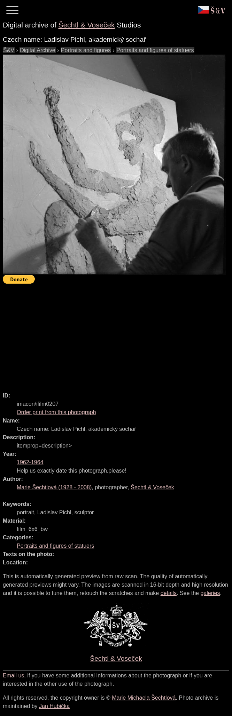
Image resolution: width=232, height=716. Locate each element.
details (169, 593)
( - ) (54, 487)
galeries (210, 593)
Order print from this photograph (56, 412)
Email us (13, 675)
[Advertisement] (117, 335)
